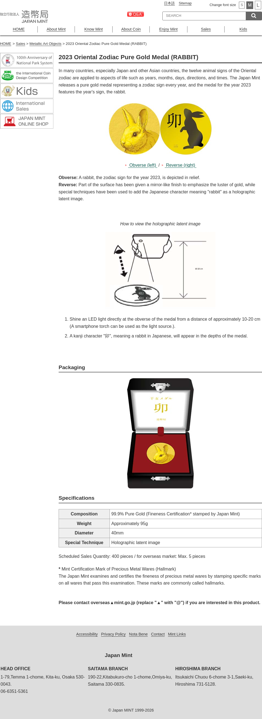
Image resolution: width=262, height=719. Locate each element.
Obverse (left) (142, 165)
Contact (158, 634)
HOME (18, 29)
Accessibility (87, 634)
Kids (243, 29)
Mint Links (177, 634)
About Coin (131, 29)
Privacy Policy (113, 634)
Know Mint (93, 29)
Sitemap (185, 3)
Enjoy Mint (168, 29)
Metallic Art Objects (45, 44)
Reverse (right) (181, 165)
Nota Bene (138, 634)
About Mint (56, 29)
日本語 (169, 3)
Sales (206, 29)
